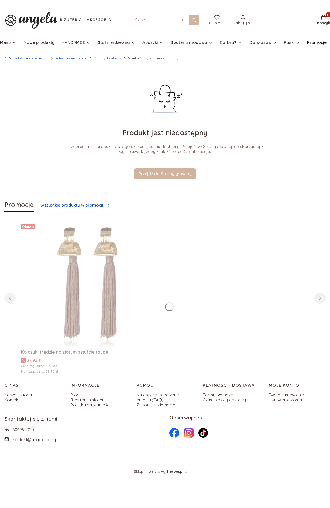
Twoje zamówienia (286, 395)
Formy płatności (218, 395)
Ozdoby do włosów (107, 58)
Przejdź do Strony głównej (165, 173)
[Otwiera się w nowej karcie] (174, 433)
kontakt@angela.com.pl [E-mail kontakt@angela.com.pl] (35, 439)
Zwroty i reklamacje (156, 405)
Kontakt (12, 400)
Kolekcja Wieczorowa (71, 58)
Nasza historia (18, 395)
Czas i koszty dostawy (224, 400)
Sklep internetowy (159, 471)
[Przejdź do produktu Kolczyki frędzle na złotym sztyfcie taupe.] (90, 284)
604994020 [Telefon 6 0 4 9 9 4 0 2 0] (23, 429)
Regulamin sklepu (87, 400)
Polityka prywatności (90, 405)
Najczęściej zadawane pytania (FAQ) (158, 397)
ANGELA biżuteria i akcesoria (26, 58)
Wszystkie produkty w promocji (75, 205)
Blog (75, 395)
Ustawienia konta (285, 400)
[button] (194, 20)
